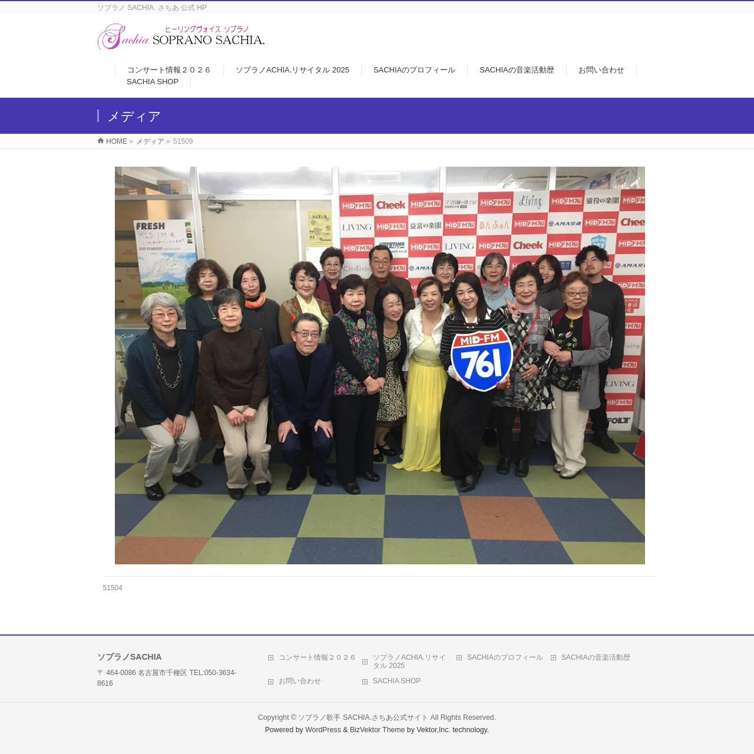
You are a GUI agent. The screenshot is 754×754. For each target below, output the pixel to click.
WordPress (323, 730)
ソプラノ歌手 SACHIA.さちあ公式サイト (363, 717)
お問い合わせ (300, 681)
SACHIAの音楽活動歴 (595, 657)
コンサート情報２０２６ (317, 657)
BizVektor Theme (377, 730)
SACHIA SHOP (397, 681)
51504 (113, 588)
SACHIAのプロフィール (505, 657)
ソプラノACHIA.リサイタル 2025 (409, 661)
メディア (150, 141)
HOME (116, 141)
